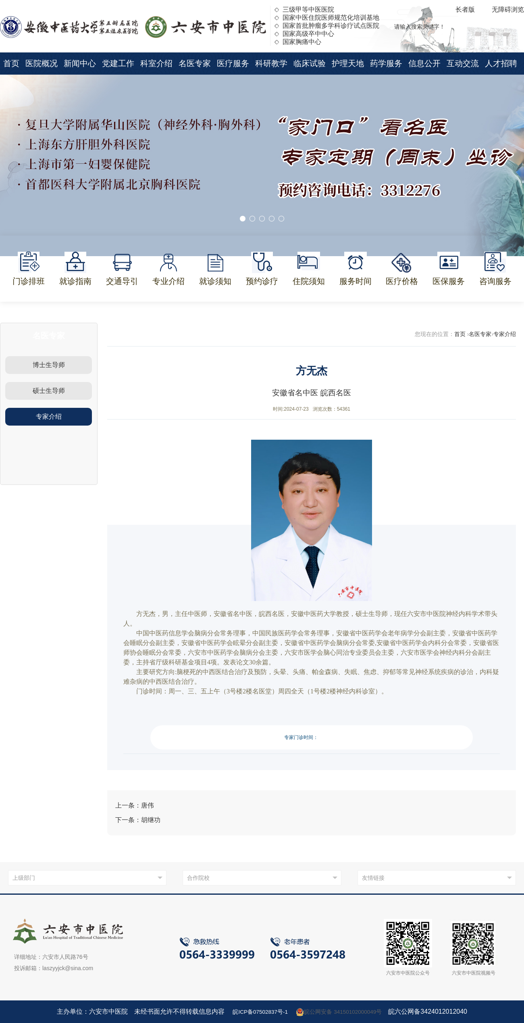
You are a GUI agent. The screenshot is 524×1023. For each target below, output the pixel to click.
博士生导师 (49, 364)
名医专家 (195, 63)
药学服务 (386, 63)
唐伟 (147, 805)
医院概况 (41, 63)
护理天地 (348, 63)
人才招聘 (501, 63)
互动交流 (463, 63)
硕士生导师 (49, 390)
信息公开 (424, 63)
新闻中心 (80, 63)
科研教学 (271, 63)
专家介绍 (49, 416)
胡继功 (150, 819)
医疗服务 (233, 63)
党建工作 (118, 63)
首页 (11, 63)
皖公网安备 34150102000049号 (343, 1012)
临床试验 (309, 63)
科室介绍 (156, 63)
